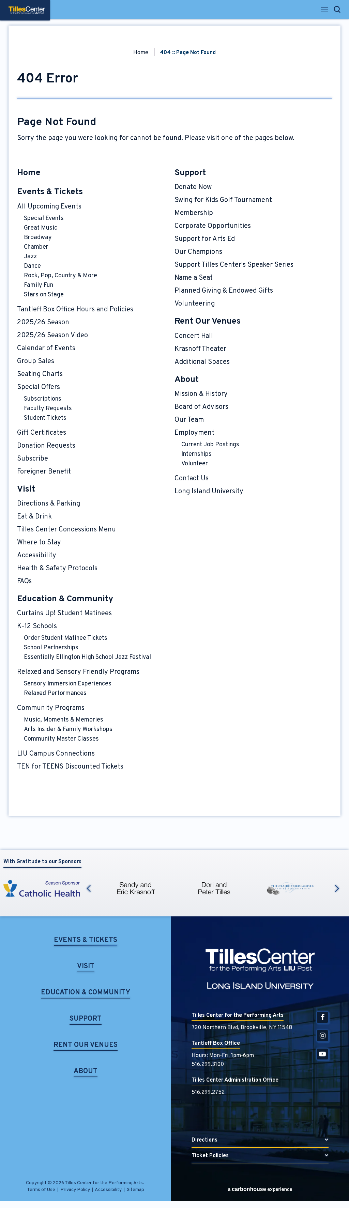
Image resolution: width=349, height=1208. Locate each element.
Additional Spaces (202, 362)
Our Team (189, 420)
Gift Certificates (41, 433)
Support (190, 173)
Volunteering (194, 303)
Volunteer (194, 464)
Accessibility (36, 555)
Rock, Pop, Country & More (60, 276)
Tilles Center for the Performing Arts (27, 10)
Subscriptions (42, 399)
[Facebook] (322, 1017)
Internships (196, 454)
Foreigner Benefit (44, 471)
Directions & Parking (48, 503)
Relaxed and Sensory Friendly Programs (78, 672)
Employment (194, 433)
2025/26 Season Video (52, 335)
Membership (193, 213)
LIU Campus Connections (56, 753)
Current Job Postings (210, 445)
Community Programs (51, 708)
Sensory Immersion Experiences (67, 684)
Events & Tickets (50, 192)
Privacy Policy (75, 1190)
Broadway (38, 238)
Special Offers (38, 387)
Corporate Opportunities (212, 226)
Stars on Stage (44, 295)
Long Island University (208, 491)
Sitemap (135, 1190)
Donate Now (193, 187)
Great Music (40, 228)
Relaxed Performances (55, 693)
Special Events (44, 218)
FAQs (24, 581)
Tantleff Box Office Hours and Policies (75, 309)
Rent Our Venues (207, 321)
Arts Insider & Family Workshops (68, 729)
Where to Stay (39, 542)
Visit (26, 489)
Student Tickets (45, 418)
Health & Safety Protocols (57, 568)
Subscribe (32, 458)
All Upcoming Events (49, 206)
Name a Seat (193, 278)
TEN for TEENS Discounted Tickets (70, 766)
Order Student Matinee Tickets (65, 638)
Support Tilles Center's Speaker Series (233, 265)
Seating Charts (40, 374)
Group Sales (35, 361)
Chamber (36, 247)
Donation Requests (46, 446)
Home (140, 52)
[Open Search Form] (337, 9)
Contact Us (191, 478)
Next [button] (337, 888)
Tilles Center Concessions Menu (66, 529)
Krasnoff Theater (200, 349)
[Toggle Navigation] (325, 11)
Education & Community (65, 599)
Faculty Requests (48, 409)
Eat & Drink (34, 516)
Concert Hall (193, 336)
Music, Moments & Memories (63, 720)
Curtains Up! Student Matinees (64, 613)
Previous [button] (88, 888)
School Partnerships (51, 648)
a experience (260, 1189)
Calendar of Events (46, 348)
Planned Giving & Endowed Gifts (223, 290)
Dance (32, 266)
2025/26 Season (43, 322)
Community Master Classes (61, 739)
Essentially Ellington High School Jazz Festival (87, 657)
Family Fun (38, 285)
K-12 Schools (37, 626)
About (186, 379)
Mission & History (201, 394)
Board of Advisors (201, 407)
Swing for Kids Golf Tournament (223, 200)
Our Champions (198, 252)
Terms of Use (41, 1190)
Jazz (30, 257)
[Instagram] (322, 1035)
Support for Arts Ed (204, 239)
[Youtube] (322, 1054)
